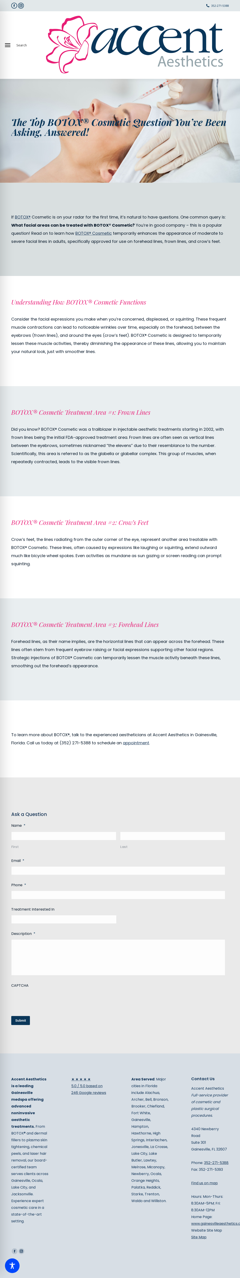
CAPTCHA (20, 985)
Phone (18, 885)
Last (124, 847)
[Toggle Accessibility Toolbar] (12, 1265)
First (15, 847)
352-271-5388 (220, 6)
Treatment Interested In (32, 909)
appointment (136, 743)
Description (23, 933)
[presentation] (45, 1000)
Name (18, 825)
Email (17, 860)
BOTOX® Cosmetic (93, 233)
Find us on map (204, 1183)
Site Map (198, 1237)
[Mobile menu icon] (7, 45)
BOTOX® (23, 217)
